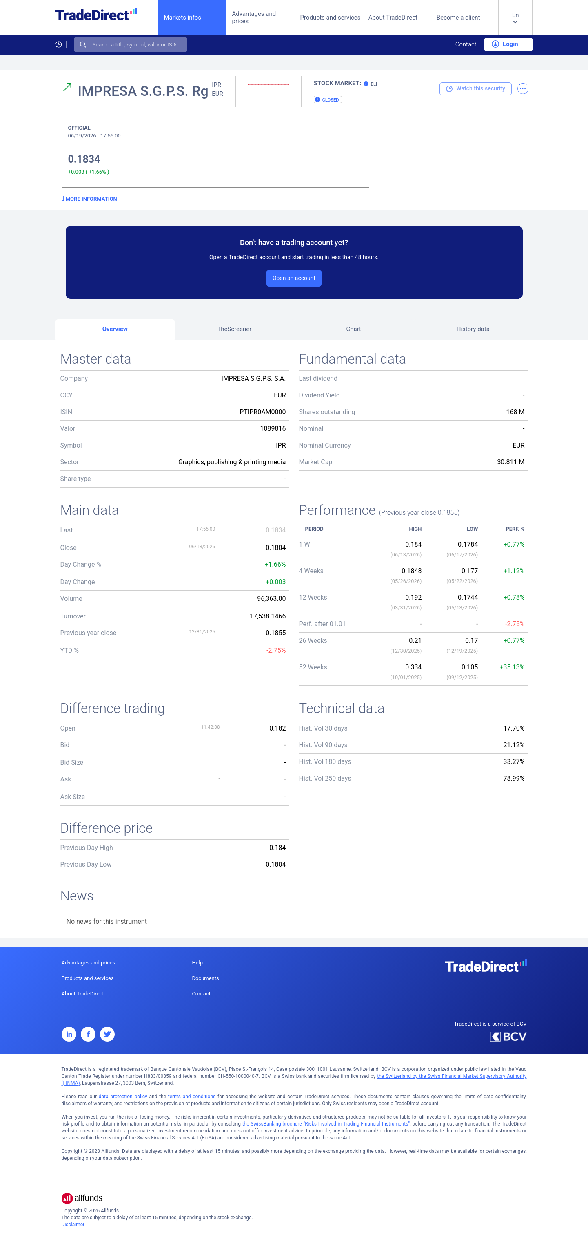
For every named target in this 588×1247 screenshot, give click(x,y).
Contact (466, 44)
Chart (353, 329)
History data (473, 329)
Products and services (330, 17)
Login (505, 44)
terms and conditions (191, 1096)
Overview (115, 329)
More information (89, 199)
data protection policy (123, 1096)
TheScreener (234, 329)
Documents (205, 978)
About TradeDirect (392, 17)
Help (197, 963)
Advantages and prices (254, 17)
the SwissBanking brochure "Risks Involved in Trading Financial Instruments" (326, 1124)
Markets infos (183, 17)
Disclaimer (73, 1224)
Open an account (294, 278)
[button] (516, 24)
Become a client (458, 17)
